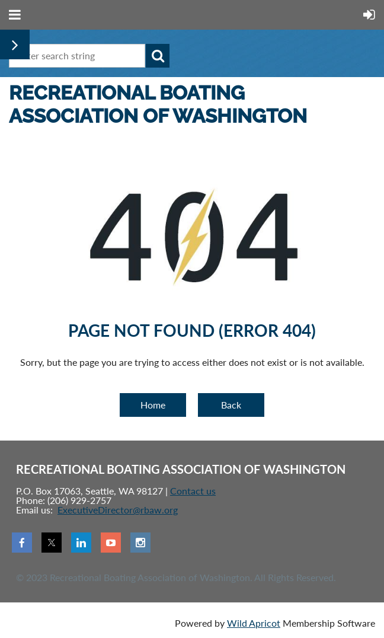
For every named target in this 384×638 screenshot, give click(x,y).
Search (157, 56)
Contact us (193, 490)
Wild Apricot (253, 623)
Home (152, 404)
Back (231, 404)
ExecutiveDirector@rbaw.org (117, 509)
